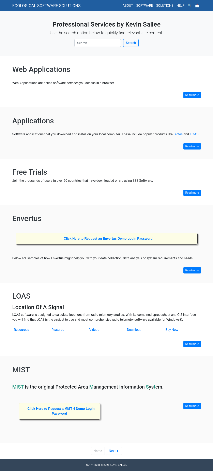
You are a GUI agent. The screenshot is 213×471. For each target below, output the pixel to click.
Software (144, 5)
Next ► (114, 451)
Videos (94, 330)
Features (58, 330)
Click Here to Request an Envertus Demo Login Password (108, 238)
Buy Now (171, 330)
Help (180, 5)
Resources (21, 330)
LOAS (194, 134)
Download (134, 330)
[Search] (97, 43)
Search (131, 43)
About (128, 5)
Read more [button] (192, 95)
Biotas (178, 134)
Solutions (164, 5)
